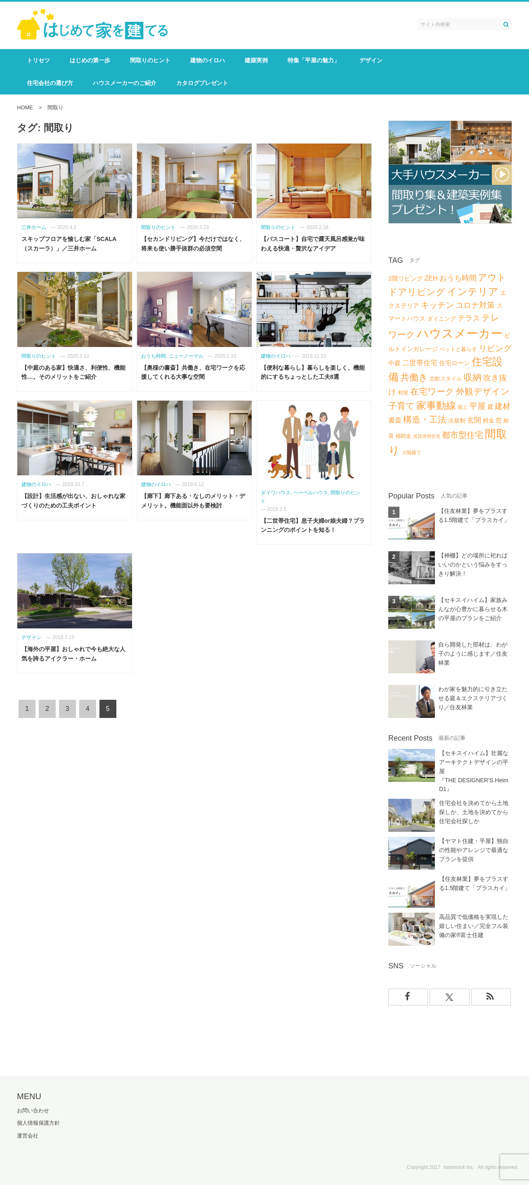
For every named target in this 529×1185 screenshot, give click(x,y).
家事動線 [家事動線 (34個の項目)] (436, 405)
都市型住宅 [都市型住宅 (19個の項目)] (462, 434)
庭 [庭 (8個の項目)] (490, 407)
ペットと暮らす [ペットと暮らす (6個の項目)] (458, 349)
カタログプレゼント (202, 83)
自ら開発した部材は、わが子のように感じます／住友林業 (473, 653)
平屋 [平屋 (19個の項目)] (477, 406)
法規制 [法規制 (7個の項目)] (456, 420)
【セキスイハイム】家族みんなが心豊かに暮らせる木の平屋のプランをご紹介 (473, 609)
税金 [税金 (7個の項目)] (488, 420)
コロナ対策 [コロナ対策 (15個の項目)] (475, 305)
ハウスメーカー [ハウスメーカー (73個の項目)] (460, 333)
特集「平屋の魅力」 (314, 60)
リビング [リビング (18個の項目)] (495, 348)
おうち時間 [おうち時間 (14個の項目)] (458, 278)
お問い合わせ (33, 1110)
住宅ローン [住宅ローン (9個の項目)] (454, 362)
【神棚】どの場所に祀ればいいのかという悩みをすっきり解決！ (473, 564)
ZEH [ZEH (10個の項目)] (430, 278)
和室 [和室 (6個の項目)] (403, 392)
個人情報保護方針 (38, 1122)
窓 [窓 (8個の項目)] (499, 420)
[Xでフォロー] (450, 997)
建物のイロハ (207, 60)
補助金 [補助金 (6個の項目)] (403, 436)
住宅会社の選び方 (50, 83)
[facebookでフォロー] (408, 997)
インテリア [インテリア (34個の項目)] (472, 291)
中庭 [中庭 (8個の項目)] (394, 363)
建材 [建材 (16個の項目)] (502, 406)
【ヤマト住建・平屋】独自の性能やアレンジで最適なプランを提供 (473, 850)
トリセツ (38, 60)
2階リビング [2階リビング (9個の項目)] (405, 278)
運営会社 (27, 1135)
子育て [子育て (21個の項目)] (401, 406)
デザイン (371, 60)
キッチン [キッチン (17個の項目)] (437, 304)
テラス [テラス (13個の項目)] (469, 318)
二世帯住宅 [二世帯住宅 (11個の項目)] (419, 363)
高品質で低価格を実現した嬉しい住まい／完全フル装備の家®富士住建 (473, 926)
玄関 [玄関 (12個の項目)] (474, 420)
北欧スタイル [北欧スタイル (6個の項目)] (446, 378)
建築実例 (256, 60)
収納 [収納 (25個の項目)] (472, 377)
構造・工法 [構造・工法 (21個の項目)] (424, 419)
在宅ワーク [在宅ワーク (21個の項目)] (432, 391)
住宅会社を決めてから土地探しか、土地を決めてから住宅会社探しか (473, 812)
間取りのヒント (150, 60)
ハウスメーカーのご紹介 (124, 83)
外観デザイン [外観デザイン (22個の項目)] (483, 391)
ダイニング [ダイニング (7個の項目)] (441, 318)
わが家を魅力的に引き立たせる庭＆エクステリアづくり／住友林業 (473, 698)
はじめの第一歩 (90, 60)
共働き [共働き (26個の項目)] (414, 377)
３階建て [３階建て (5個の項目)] (411, 453)
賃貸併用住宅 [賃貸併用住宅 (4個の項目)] (426, 436)
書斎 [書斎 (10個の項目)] (394, 420)
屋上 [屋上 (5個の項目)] (463, 407)
